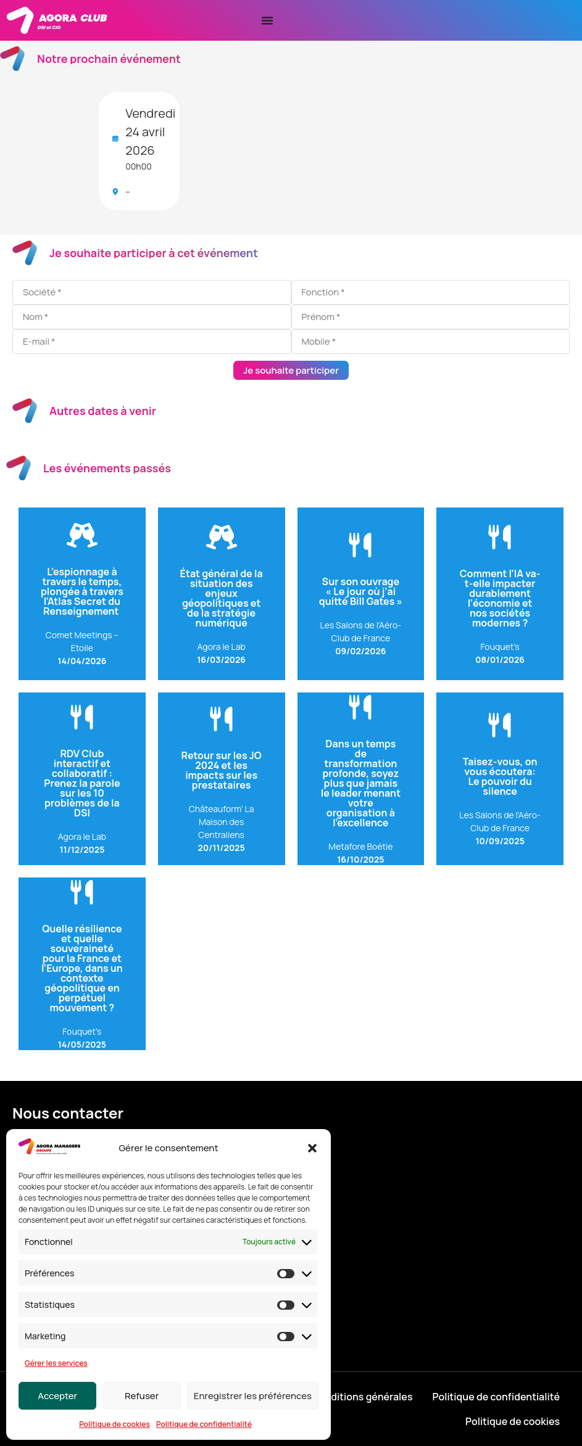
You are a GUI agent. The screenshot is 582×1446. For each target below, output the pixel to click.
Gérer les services (56, 1363)
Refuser (142, 1395)
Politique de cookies (114, 1424)
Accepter (57, 1395)
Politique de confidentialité (204, 1424)
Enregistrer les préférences (253, 1395)
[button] (312, 1148)
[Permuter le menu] (267, 20)
